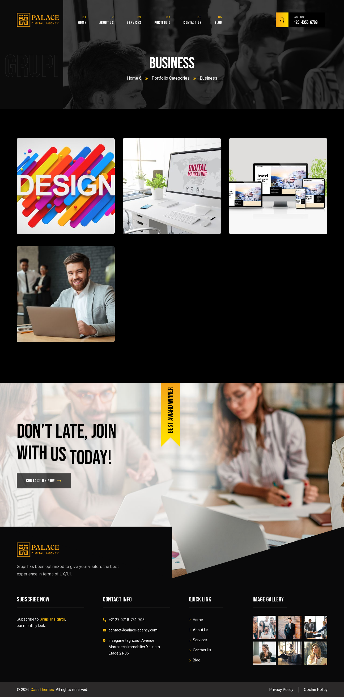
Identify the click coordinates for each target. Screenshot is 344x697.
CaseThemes (42, 689)
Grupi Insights (52, 619)
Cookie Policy (316, 689)
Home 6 (134, 78)
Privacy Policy (281, 689)
